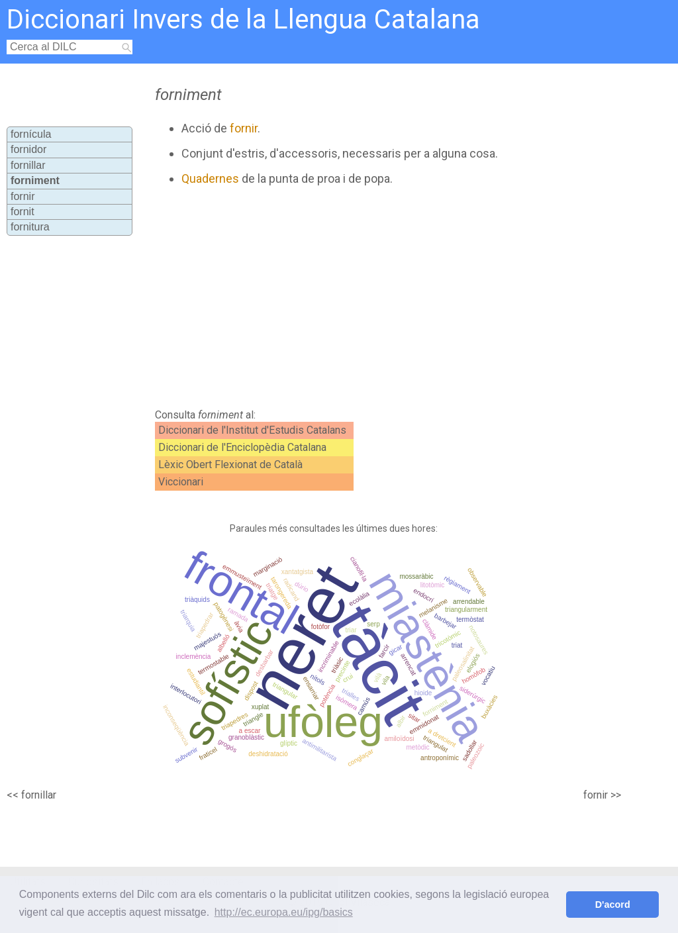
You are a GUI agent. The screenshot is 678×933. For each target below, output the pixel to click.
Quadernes (210, 178)
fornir (22, 196)
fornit (22, 211)
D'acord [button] (612, 904)
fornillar (28, 165)
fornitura (30, 226)
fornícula (31, 134)
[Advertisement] (376, 297)
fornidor (28, 149)
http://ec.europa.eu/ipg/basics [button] (284, 912)
